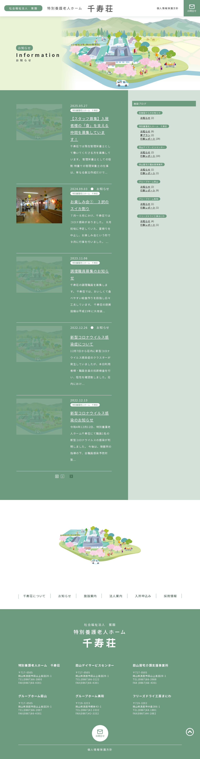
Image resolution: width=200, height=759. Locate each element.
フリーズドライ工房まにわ (152, 216)
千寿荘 (100, 642)
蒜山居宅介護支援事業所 (151, 164)
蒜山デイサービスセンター (152, 147)
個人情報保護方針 (168, 8)
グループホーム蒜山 (148, 181)
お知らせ (145, 118)
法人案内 (115, 596)
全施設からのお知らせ (150, 112)
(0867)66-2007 (32, 710)
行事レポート (147, 138)
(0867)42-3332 (90, 710)
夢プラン (145, 135)
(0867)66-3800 (32, 679)
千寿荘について (34, 596)
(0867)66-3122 (90, 679)
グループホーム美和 (148, 198)
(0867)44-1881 (147, 710)
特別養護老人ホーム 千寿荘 (85, 110)
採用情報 (170, 596)
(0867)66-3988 (147, 679)
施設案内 (90, 596)
